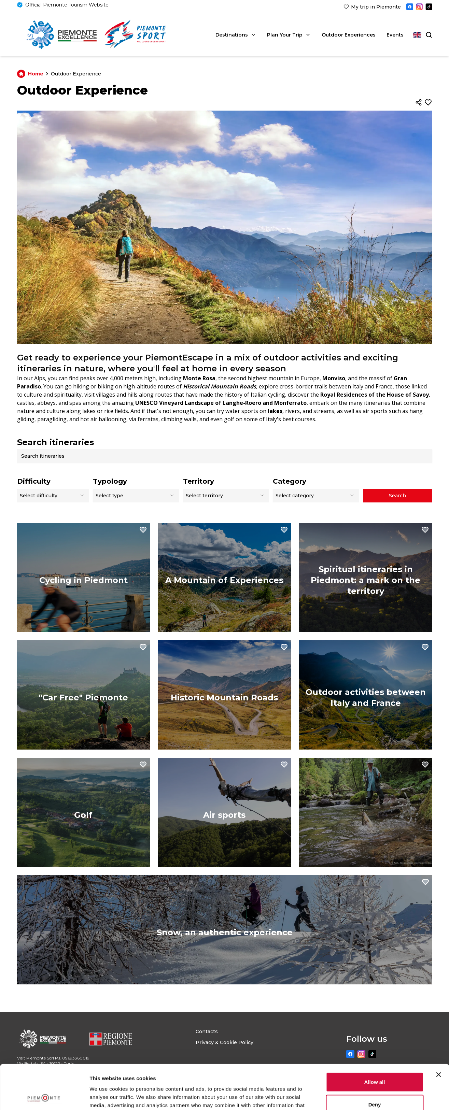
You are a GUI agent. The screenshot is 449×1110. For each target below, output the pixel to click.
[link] (372, 6)
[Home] (61, 34)
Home (34, 74)
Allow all (374, 1037)
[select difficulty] (53, 495)
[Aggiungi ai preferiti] (428, 102)
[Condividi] (418, 102)
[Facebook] (409, 6)
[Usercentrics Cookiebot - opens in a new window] (44, 1097)
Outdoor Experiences (349, 35)
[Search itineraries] (226, 456)
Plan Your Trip (289, 35)
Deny (374, 1060)
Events (395, 35)
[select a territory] (226, 495)
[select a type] (136, 495)
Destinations (235, 35)
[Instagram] (419, 6)
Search (397, 496)
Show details (358, 1096)
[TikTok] (428, 6)
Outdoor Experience (76, 74)
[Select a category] (316, 495)
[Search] (428, 35)
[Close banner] (438, 1030)
